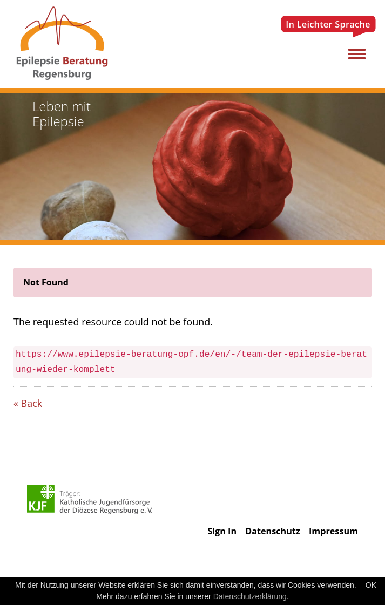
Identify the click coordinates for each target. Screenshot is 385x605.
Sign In (222, 531)
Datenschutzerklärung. (251, 596)
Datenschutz (272, 531)
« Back (27, 403)
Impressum (333, 531)
